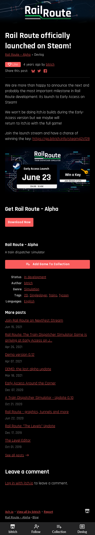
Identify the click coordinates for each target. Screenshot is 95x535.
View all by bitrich (29, 511)
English (29, 301)
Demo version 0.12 (19, 354)
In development (35, 277)
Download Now (19, 222)
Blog (35, 517)
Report (48, 511)
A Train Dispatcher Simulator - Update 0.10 (39, 397)
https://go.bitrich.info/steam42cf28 (61, 138)
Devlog (82, 529)
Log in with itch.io (19, 483)
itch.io (9, 511)
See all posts (14, 455)
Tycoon (64, 295)
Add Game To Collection (47, 264)
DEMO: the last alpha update (28, 369)
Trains (53, 295)
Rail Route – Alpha (18, 54)
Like (13, 64)
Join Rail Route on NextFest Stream (34, 320)
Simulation (31, 289)
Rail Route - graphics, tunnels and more (37, 412)
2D (26, 295)
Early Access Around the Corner (30, 383)
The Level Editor (18, 440)
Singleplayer (38, 295)
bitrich (50, 64)
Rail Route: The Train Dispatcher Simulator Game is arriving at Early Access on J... (46, 337)
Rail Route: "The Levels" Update (30, 426)
